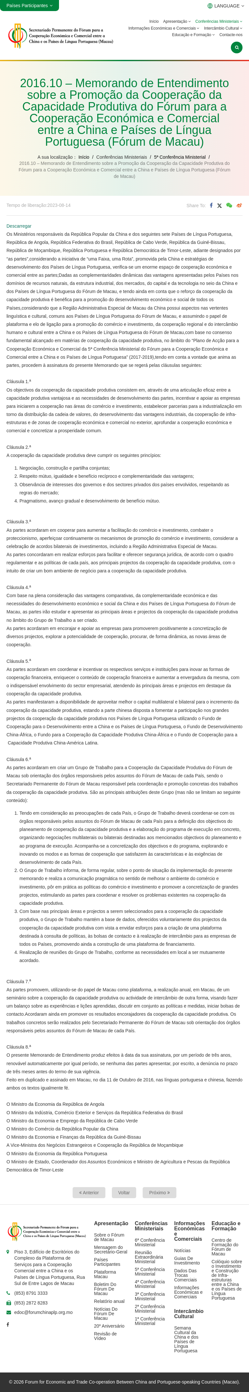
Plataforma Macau (105, 1274)
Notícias (182, 1250)
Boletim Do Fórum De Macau (105, 1289)
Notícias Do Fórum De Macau (105, 1313)
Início (154, 21)
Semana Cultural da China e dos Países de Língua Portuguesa (186, 1339)
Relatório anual (109, 1301)
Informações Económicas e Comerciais (163, 28)
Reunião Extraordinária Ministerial (149, 1257)
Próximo (159, 1192)
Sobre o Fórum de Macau (109, 1237)
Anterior (89, 1192)
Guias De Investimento (187, 1260)
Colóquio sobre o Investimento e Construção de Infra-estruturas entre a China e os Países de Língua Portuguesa (227, 1280)
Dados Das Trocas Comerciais (185, 1275)
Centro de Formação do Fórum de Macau (225, 1247)
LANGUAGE (226, 5)
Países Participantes (107, 1262)
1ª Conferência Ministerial (150, 1321)
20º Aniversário (109, 1326)
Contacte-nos (231, 35)
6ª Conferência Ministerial (150, 1242)
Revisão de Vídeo (105, 1336)
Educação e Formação (193, 35)
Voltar (124, 1192)
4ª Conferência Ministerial (150, 1284)
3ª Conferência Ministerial (150, 1296)
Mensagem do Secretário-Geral (110, 1249)
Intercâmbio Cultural (223, 28)
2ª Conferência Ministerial (150, 1309)
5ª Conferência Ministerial (180, 157)
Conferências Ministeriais (219, 21)
